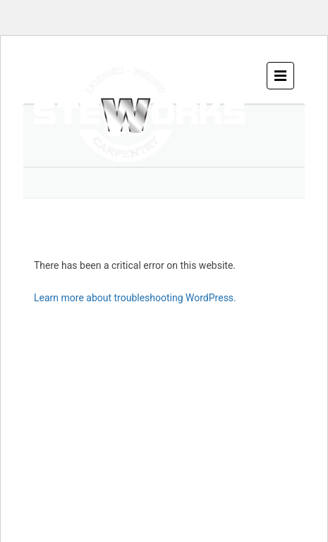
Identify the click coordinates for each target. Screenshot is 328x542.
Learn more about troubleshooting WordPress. (135, 297)
